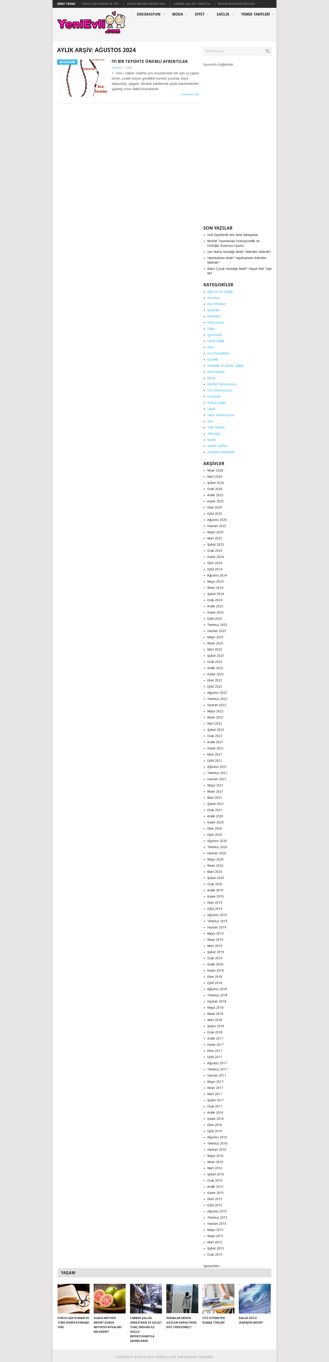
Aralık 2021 (215, 742)
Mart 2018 (214, 1020)
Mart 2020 (214, 872)
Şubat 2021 (215, 804)
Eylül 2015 (214, 1205)
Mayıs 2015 (215, 1230)
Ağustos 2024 (217, 575)
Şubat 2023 (215, 655)
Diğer (211, 328)
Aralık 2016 (215, 1112)
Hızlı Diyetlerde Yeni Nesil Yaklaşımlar (232, 235)
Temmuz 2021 (217, 773)
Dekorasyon (148, 14)
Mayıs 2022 (215, 711)
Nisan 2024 (215, 588)
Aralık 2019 (215, 890)
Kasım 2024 (215, 557)
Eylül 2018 (214, 983)
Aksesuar (213, 298)
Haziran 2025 (216, 526)
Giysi (210, 347)
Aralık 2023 (215, 606)
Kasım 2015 (215, 1193)
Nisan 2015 (215, 1236)
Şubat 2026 (215, 483)
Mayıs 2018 (215, 1007)
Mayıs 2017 (215, 1081)
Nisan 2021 (215, 791)
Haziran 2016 (216, 1149)
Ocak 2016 (214, 1180)
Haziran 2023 (216, 631)
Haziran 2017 (216, 1075)
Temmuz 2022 (217, 699)
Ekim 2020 (214, 828)
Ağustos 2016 (217, 1137)
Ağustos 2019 (217, 915)
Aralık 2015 (215, 1186)
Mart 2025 (214, 538)
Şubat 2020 (215, 878)
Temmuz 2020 (217, 847)
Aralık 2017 (215, 1038)
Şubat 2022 (215, 730)
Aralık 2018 (215, 964)
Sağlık (223, 14)
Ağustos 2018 (217, 989)
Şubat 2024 (215, 594)
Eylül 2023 (214, 618)
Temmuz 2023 (217, 625)
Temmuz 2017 (217, 1069)
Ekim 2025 (214, 507)
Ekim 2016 (214, 1125)
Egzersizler (214, 335)
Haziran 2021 (216, 779)
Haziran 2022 (216, 705)
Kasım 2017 (215, 1044)
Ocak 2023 (214, 662)
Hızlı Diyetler (216, 372)
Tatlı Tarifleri (216, 427)
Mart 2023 (214, 649)
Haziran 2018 (216, 1001)
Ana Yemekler (216, 304)
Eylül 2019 (214, 909)
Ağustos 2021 (217, 767)
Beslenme (213, 316)
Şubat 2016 (215, 1174)
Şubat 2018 (215, 1026)
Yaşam (211, 440)
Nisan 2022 (215, 717)
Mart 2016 (214, 1168)
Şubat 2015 (215, 1248)
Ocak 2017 (214, 1106)
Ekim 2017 (214, 1051)
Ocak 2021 (214, 810)
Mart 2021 (214, 797)
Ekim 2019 (214, 902)
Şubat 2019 (215, 952)
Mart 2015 (214, 1242)
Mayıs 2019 (215, 933)
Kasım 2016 (215, 1119)
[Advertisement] (237, 144)
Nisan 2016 (215, 1162)
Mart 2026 (214, 476)
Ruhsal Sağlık (216, 403)
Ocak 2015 (214, 1254)
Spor (210, 421)
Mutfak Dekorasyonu (222, 384)
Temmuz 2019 (217, 921)
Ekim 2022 (214, 680)
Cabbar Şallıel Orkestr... (192, 3)
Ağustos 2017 (217, 1063)
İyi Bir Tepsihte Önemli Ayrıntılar (150, 61)
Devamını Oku (190, 94)
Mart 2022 (214, 723)
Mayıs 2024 (215, 581)
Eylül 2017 (214, 1057)
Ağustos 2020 (217, 841)
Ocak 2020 (214, 884)
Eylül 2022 (214, 686)
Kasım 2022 (215, 674)
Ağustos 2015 (217, 1211)
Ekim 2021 (214, 754)
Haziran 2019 (216, 927)
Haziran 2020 (216, 853)
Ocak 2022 (214, 736)
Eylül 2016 (214, 1131)
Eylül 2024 (214, 569)
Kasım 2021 (215, 748)
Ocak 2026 (214, 489)
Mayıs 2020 (215, 859)
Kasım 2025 (215, 501)
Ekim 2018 (214, 977)
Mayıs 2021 (215, 785)
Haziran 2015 (216, 1223)
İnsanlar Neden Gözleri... (237, 3)
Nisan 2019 (215, 939)
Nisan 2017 (215, 1088)
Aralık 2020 (215, 816)
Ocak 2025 (214, 550)
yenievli (116, 67)
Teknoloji (213, 433)
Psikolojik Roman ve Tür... (101, 3)
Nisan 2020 (215, 865)
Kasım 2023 (215, 612)
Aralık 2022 (215, 668)
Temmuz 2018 (217, 995)
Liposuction (211, 1266)
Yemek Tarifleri (255, 14)
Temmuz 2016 (217, 1143)
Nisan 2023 (215, 643)
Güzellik (212, 359)
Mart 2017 (214, 1094)
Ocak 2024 (214, 600)
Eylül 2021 (214, 760)
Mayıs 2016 (215, 1156)
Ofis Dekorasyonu (219, 390)
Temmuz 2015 (217, 1217)
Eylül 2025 (214, 513)
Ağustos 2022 (217, 692)
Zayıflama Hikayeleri (221, 452)
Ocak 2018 (214, 1032)
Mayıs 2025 (215, 532)
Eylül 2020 (214, 835)
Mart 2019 (214, 946)
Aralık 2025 (215, 495)
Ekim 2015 (214, 1199)
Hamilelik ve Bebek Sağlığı (225, 365)
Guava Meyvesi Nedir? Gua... (147, 3)
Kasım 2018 (215, 970)
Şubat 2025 (215, 544)
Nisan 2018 (215, 1014)
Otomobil (213, 396)
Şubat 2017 (215, 1100)
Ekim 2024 (214, 563)
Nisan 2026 (215, 470)
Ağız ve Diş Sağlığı (220, 291)
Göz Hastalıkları (218, 353)
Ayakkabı (213, 310)
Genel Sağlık (215, 341)
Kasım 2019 (215, 896)
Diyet (199, 14)
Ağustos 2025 (217, 520)
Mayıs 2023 (215, 637)
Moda (177, 14)
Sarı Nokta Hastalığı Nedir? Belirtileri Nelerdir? (239, 252)
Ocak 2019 (214, 958)
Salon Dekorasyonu (220, 415)
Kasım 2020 (215, 822)
